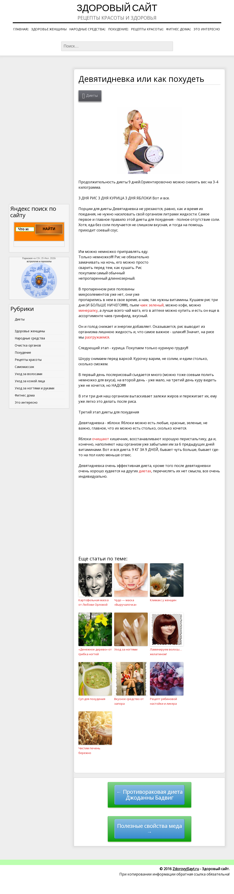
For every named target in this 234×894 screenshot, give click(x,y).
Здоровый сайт (117, 9)
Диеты (92, 95)
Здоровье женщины (49, 29)
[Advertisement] (186, 266)
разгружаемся (97, 337)
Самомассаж (24, 367)
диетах (145, 471)
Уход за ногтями (125, 649)
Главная (20, 29)
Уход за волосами (28, 374)
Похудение (117, 29)
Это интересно (207, 29)
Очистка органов (28, 345)
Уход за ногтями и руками (34, 388)
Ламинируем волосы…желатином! (166, 651)
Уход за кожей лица (30, 381)
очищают (101, 438)
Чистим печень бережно (89, 750)
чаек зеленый (152, 305)
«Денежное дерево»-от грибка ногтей (95, 651)
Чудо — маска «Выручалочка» (125, 602)
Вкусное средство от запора (129, 701)
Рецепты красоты (146, 29)
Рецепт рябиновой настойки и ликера (163, 701)
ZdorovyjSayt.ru (186, 868)
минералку (88, 310)
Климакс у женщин (163, 600)
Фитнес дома (178, 29)
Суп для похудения (91, 699)
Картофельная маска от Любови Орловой (93, 602)
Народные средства (86, 29)
